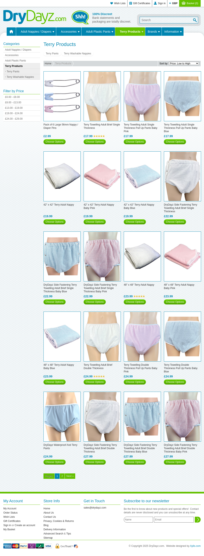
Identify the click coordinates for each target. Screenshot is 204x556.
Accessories (68, 31)
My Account (9, 508)
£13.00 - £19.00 (14, 107)
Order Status (10, 512)
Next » (70, 476)
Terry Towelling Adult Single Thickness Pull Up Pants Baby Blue (181, 128)
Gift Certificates (141, 3)
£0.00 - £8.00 (12, 97)
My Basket (9, 529)
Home (48, 63)
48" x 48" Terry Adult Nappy (139, 284)
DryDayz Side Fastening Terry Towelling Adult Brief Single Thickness (180, 208)
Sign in (162, 3)
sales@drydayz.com (95, 507)
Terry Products (130, 31)
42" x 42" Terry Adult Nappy (58, 204)
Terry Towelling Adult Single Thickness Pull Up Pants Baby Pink (140, 128)
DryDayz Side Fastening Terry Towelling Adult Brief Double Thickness (100, 448)
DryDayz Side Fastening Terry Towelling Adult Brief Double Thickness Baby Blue (140, 448)
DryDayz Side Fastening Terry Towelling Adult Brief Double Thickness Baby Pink (180, 448)
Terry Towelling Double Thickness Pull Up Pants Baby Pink (140, 368)
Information (171, 31)
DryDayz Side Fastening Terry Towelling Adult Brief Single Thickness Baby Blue (60, 288)
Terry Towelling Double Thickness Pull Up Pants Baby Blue (181, 368)
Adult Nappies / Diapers (36, 31)
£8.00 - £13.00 (13, 102)
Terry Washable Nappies (20, 76)
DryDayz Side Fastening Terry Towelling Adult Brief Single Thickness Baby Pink (100, 288)
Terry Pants (13, 71)
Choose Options (55, 141)
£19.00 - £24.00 (14, 113)
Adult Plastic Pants (98, 31)
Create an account (25, 525)
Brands (152, 31)
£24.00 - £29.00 (14, 118)
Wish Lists (120, 3)
